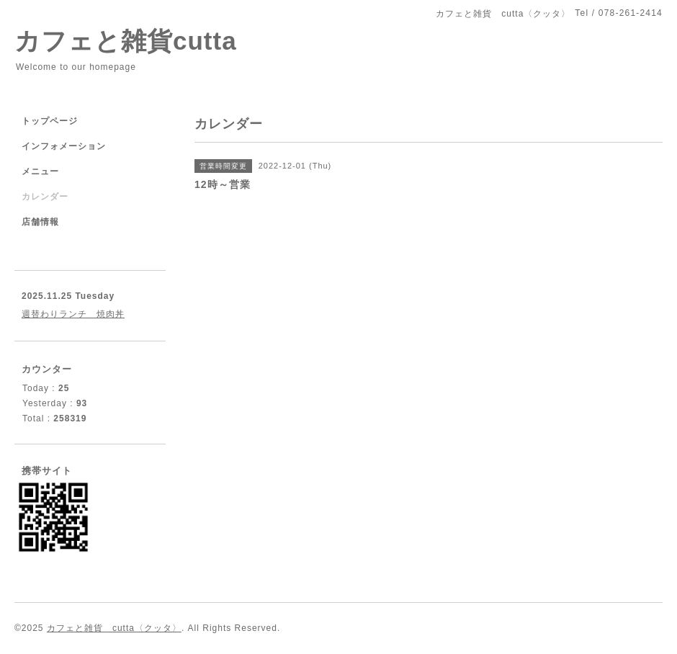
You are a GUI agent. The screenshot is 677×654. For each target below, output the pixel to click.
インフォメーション (64, 146)
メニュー (40, 171)
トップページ (50, 121)
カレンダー (45, 197)
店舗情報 (40, 222)
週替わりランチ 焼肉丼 (73, 314)
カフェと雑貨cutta (125, 41)
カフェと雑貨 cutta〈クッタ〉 (114, 628)
